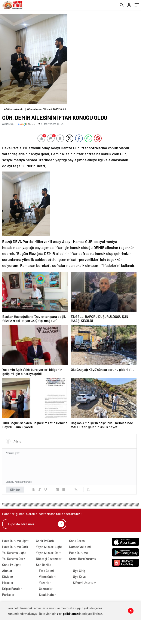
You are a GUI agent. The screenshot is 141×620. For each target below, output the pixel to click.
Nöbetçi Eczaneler (49, 559)
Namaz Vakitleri (80, 547)
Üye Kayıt (79, 577)
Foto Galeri (46, 571)
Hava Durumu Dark (15, 547)
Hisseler (7, 582)
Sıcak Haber (47, 594)
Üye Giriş (79, 571)
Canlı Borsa (77, 541)
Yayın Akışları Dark (48, 553)
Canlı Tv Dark (45, 541)
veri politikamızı (68, 614)
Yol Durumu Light (14, 553)
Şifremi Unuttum (84, 582)
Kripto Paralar (12, 588)
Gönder (15, 489)
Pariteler (8, 594)
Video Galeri (47, 577)
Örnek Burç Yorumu (82, 559)
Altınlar (7, 571)
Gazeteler (46, 588)
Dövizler (7, 577)
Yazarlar (45, 582)
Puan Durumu (78, 553)
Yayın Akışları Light (49, 547)
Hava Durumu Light (15, 541)
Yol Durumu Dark (13, 559)
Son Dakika (43, 565)
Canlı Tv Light (11, 565)
